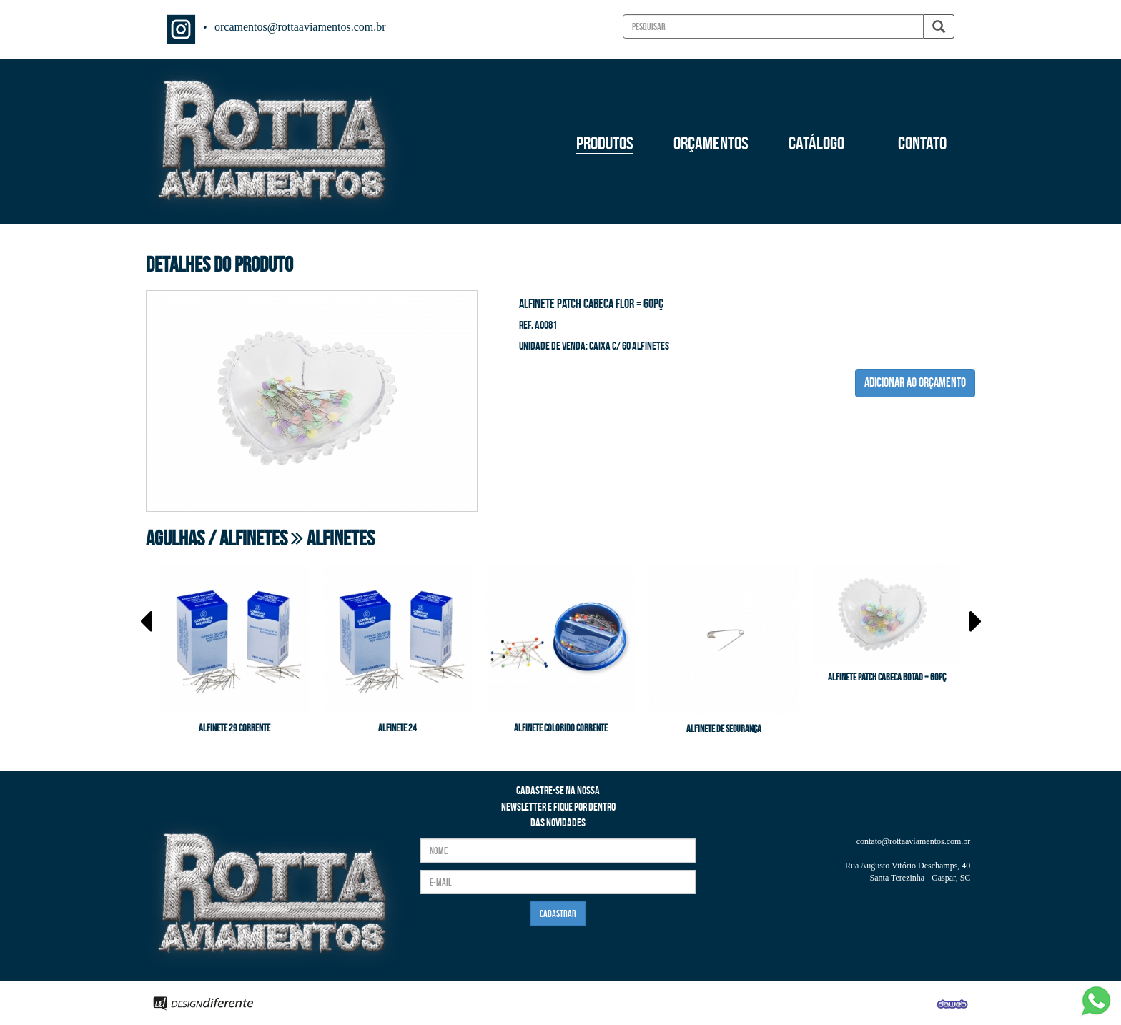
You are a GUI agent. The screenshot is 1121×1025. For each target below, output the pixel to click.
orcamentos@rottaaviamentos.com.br (300, 27)
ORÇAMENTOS (711, 143)
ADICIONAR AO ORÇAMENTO (915, 382)
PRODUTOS (604, 143)
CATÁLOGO (816, 143)
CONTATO (922, 143)
